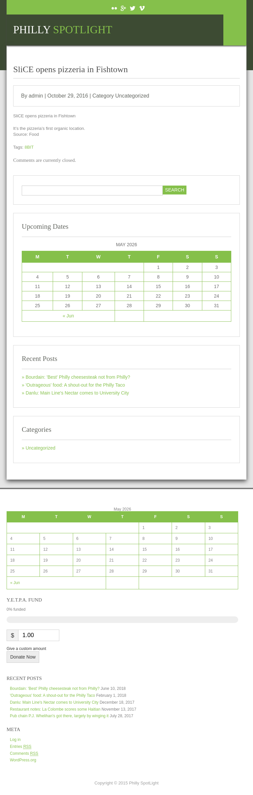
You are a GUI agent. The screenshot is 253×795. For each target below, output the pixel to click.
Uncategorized (132, 96)
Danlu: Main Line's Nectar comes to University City (77, 393)
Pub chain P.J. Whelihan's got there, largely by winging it (59, 716)
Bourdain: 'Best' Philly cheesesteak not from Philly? (78, 377)
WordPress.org (23, 760)
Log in (15, 739)
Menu (234, 30)
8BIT (29, 147)
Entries (20, 746)
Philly (62, 29)
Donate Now (23, 657)
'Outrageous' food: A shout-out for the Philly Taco (75, 385)
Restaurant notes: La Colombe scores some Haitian (55, 709)
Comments (24, 753)
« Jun (68, 315)
